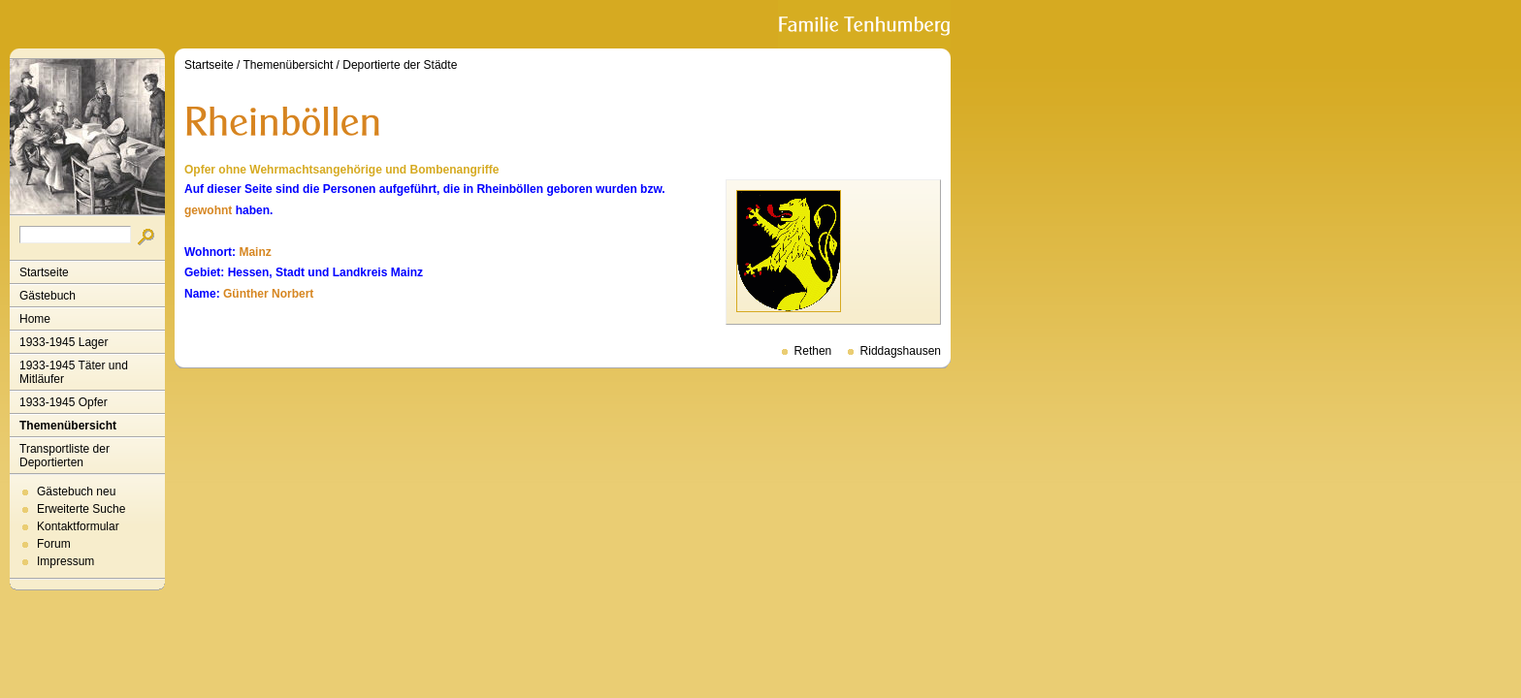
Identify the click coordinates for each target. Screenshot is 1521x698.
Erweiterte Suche (81, 509)
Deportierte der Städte (399, 65)
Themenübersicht (67, 425)
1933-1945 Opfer (63, 402)
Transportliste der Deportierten (64, 455)
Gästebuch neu (76, 491)
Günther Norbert (268, 294)
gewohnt (208, 210)
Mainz (255, 252)
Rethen (813, 351)
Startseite (44, 272)
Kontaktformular (78, 526)
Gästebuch (47, 295)
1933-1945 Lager (63, 342)
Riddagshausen (900, 351)
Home (34, 319)
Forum (54, 544)
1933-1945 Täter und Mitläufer (73, 372)
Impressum (65, 561)
